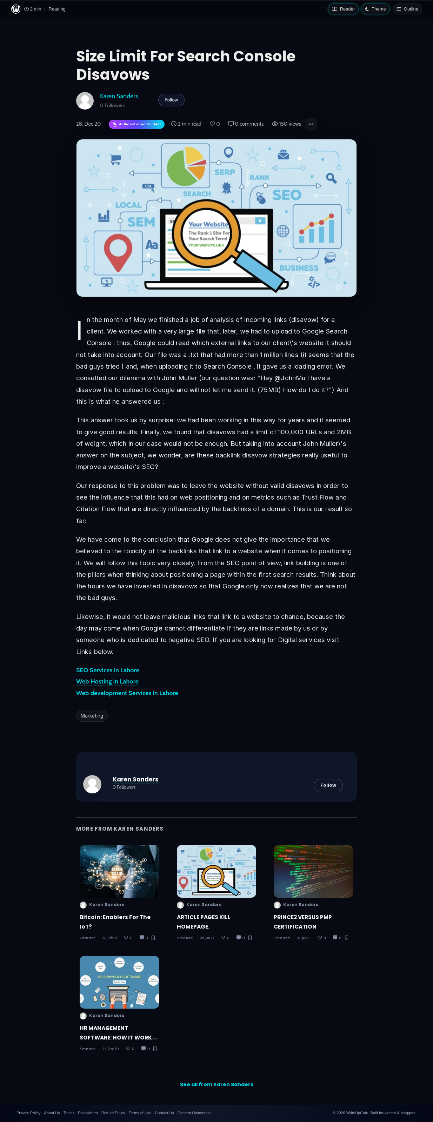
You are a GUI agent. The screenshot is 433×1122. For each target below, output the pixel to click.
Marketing (92, 716)
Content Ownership (194, 1113)
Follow (171, 100)
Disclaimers (88, 1113)
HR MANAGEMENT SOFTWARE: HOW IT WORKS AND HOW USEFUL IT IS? (117, 1037)
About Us (52, 1113)
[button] (311, 124)
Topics (69, 1113)
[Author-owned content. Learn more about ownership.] (137, 124)
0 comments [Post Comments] (246, 124)
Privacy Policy (28, 1113)
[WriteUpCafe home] (16, 9)
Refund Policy (113, 1113)
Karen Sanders (119, 96)
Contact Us (164, 1113)
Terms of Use (140, 1113)
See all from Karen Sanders (216, 1084)
